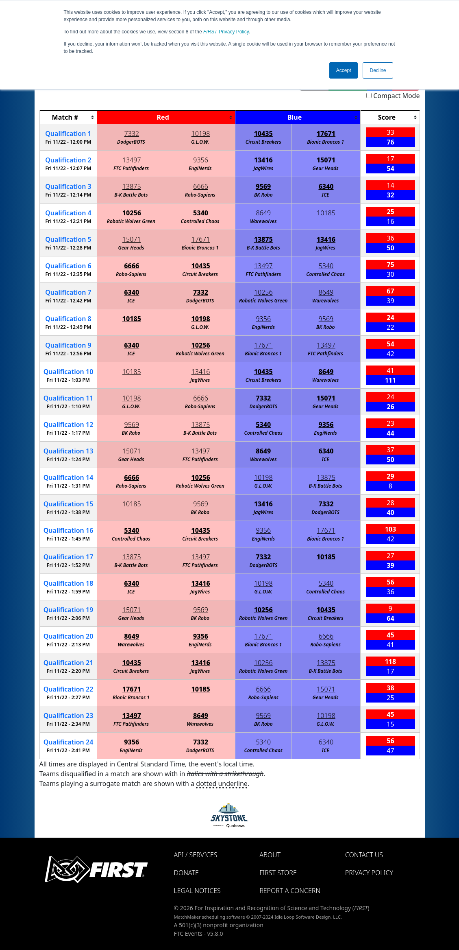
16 (69, 530)
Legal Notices (197, 890)
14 (69, 477)
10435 (263, 133)
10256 (131, 212)
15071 (326, 159)
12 (69, 424)
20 (69, 636)
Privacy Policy (226, 32)
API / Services (196, 854)
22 (69, 689)
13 (69, 451)
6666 (200, 186)
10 (69, 371)
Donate (186, 872)
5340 (200, 212)
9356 (200, 159)
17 (69, 556)
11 (69, 398)
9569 (263, 186)
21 (69, 662)
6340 (325, 186)
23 (69, 715)
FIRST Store (278, 872)
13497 (131, 159)
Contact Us (364, 854)
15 (69, 503)
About (270, 854)
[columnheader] (68, 117)
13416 (263, 159)
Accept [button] (343, 70)
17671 (326, 133)
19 (69, 609)
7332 (131, 133)
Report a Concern (289, 890)
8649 (263, 212)
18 (69, 583)
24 (69, 742)
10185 (326, 212)
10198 (200, 133)
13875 (131, 186)
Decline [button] (378, 70)
